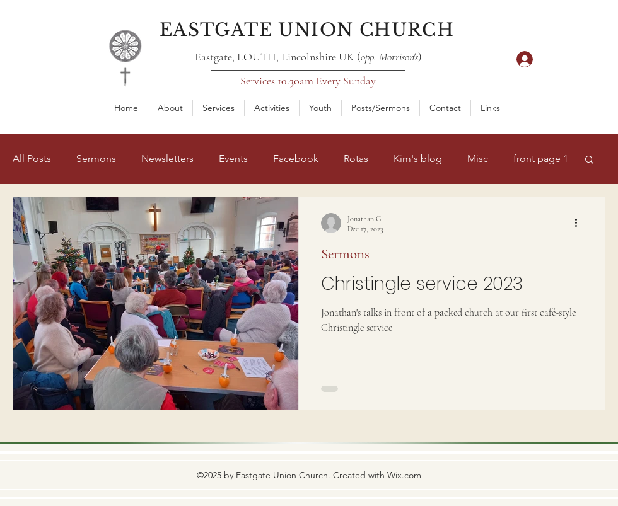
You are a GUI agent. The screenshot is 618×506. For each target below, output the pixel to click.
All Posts (32, 158)
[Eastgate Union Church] (308, 29)
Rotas (356, 158)
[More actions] (580, 223)
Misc (477, 158)
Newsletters (167, 158)
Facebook (295, 158)
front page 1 (540, 158)
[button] (170, 108)
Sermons (96, 158)
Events (233, 158)
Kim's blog (418, 158)
